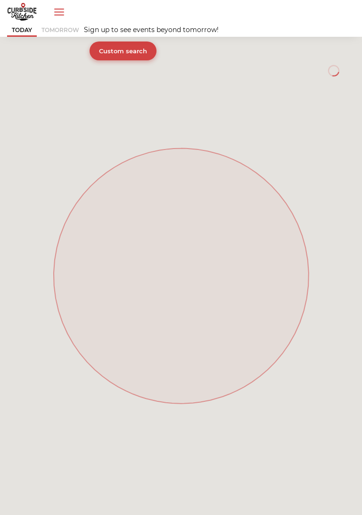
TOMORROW (60, 29)
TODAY (22, 29)
